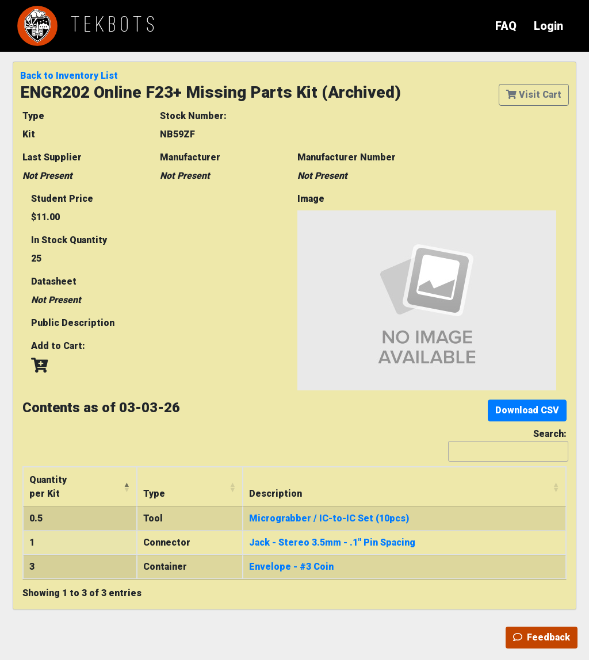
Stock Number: (193, 115)
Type (33, 115)
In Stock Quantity (69, 240)
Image (310, 198)
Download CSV (527, 410)
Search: (507, 445)
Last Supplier (52, 157)
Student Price (62, 198)
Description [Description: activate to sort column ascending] (275, 493)
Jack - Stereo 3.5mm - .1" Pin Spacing (332, 542)
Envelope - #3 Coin (291, 566)
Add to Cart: (58, 345)
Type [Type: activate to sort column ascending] (154, 493)
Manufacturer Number (346, 157)
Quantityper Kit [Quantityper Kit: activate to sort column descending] (48, 486)
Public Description (72, 322)
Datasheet (54, 281)
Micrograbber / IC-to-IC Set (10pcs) (329, 518)
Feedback (541, 637)
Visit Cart (533, 94)
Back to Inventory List (69, 75)
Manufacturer (190, 157)
